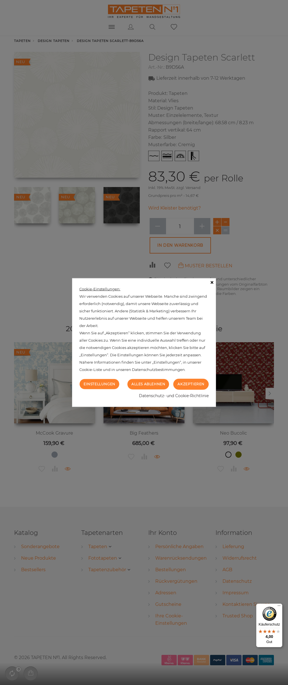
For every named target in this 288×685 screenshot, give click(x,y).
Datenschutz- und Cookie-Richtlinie (174, 395)
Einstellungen (99, 384)
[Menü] (279, 607)
